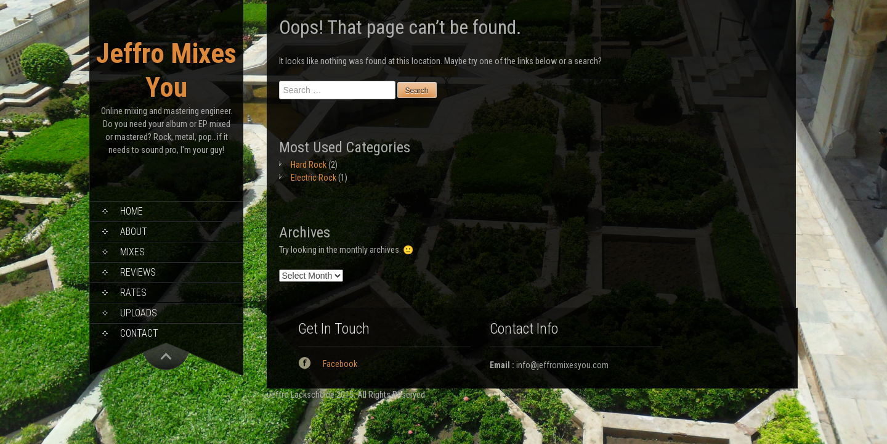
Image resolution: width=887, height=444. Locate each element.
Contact (139, 333)
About (133, 231)
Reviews (138, 272)
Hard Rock (308, 165)
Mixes (132, 252)
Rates (133, 292)
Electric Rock (313, 178)
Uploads (138, 313)
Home (131, 211)
